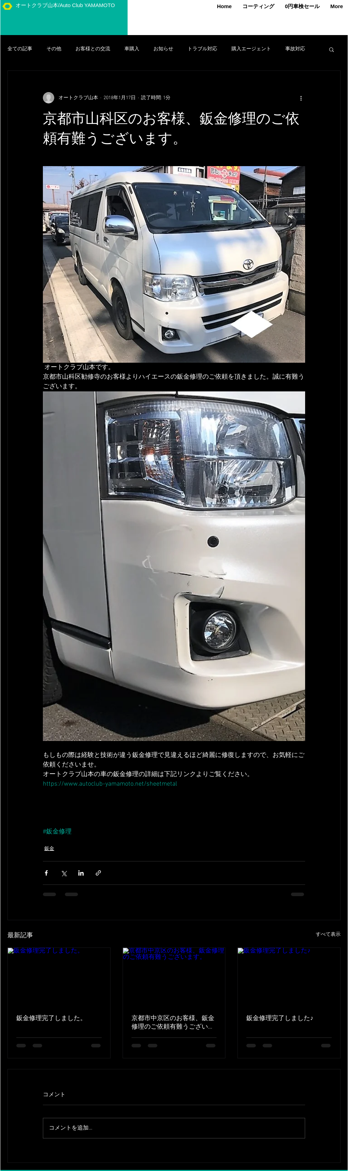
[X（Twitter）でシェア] (63, 873)
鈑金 (49, 849)
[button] (331, 49)
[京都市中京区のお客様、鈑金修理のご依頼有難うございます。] (174, 976)
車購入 (131, 49)
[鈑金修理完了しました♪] (289, 976)
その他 (53, 49)
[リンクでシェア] (98, 873)
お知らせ (163, 49)
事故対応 (295, 49)
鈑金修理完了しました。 (51, 1018)
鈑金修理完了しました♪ (279, 1018)
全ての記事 (19, 49)
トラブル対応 (202, 49)
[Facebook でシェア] (46, 873)
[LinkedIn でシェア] (81, 873)
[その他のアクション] (301, 98)
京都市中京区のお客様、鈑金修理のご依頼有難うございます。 (172, 1023)
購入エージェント (251, 49)
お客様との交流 (92, 49)
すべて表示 (328, 935)
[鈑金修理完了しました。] (59, 976)
